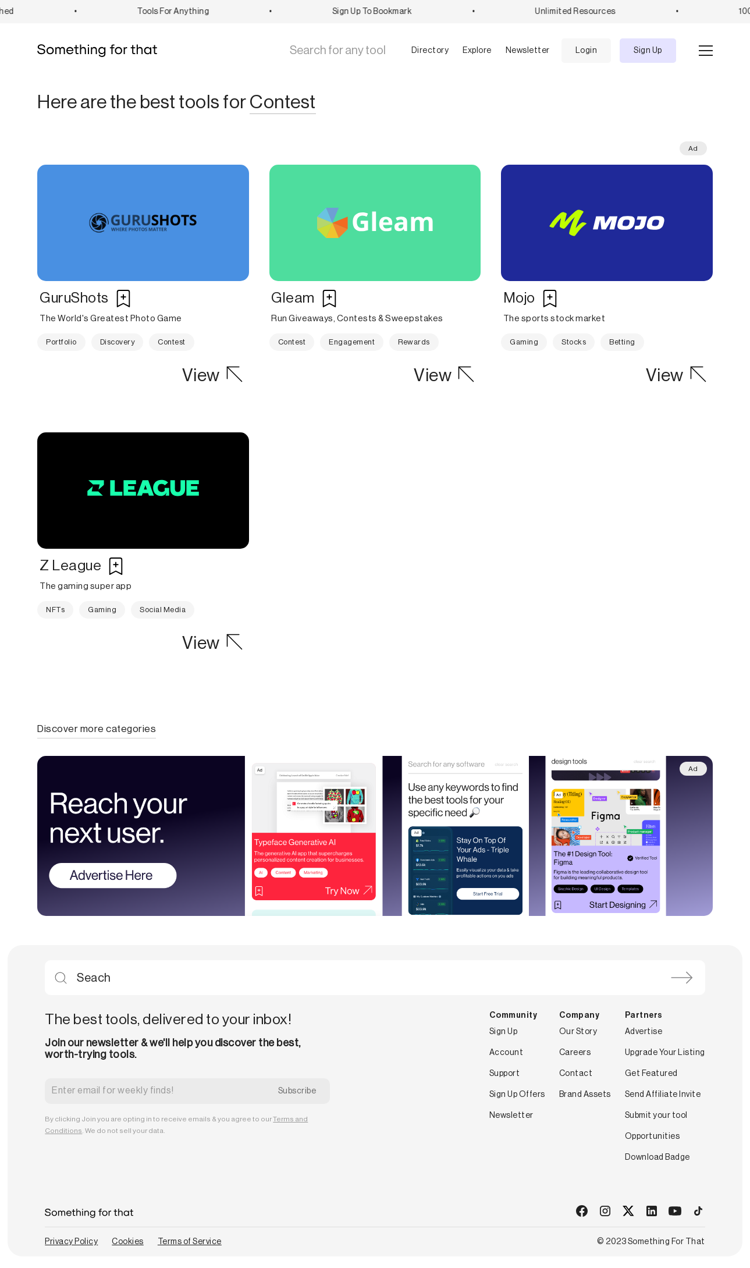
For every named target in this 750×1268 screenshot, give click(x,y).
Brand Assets (585, 1095)
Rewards (414, 342)
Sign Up (648, 51)
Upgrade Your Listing (665, 1053)
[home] (101, 50)
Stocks (573, 342)
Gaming (524, 342)
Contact (576, 1074)
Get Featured (651, 1074)
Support (504, 1074)
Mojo (519, 298)
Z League (70, 566)
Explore (477, 51)
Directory (430, 51)
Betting (622, 342)
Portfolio (61, 342)
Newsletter (528, 51)
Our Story (578, 1032)
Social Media (163, 609)
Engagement (352, 342)
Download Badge (657, 1157)
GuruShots (74, 298)
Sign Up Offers (517, 1095)
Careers (575, 1053)
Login (586, 51)
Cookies (128, 1242)
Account (506, 1053)
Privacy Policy (71, 1242)
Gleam (293, 298)
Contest (172, 342)
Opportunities (652, 1136)
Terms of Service (190, 1242)
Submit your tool (656, 1115)
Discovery (117, 342)
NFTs (55, 609)
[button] (421, 50)
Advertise (644, 1032)
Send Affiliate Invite (663, 1095)
